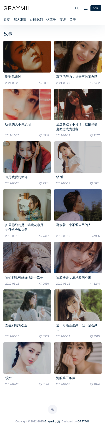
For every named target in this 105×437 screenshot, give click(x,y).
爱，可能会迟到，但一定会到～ (77, 327)
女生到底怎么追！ (18, 325)
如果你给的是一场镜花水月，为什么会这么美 (26, 227)
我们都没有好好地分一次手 (24, 277)
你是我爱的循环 (16, 177)
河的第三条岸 (65, 378)
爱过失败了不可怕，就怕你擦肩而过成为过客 (77, 126)
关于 (73, 19)
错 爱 (59, 177)
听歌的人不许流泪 (18, 124)
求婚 (8, 378)
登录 (96, 8)
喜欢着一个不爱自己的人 (73, 225)
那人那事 (20, 19)
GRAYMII (83, 421)
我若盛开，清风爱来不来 (73, 277)
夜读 (63, 19)
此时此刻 (36, 19)
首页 (7, 19)
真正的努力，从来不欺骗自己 (77, 76)
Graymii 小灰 (52, 421)
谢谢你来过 (13, 76)
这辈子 (51, 19)
